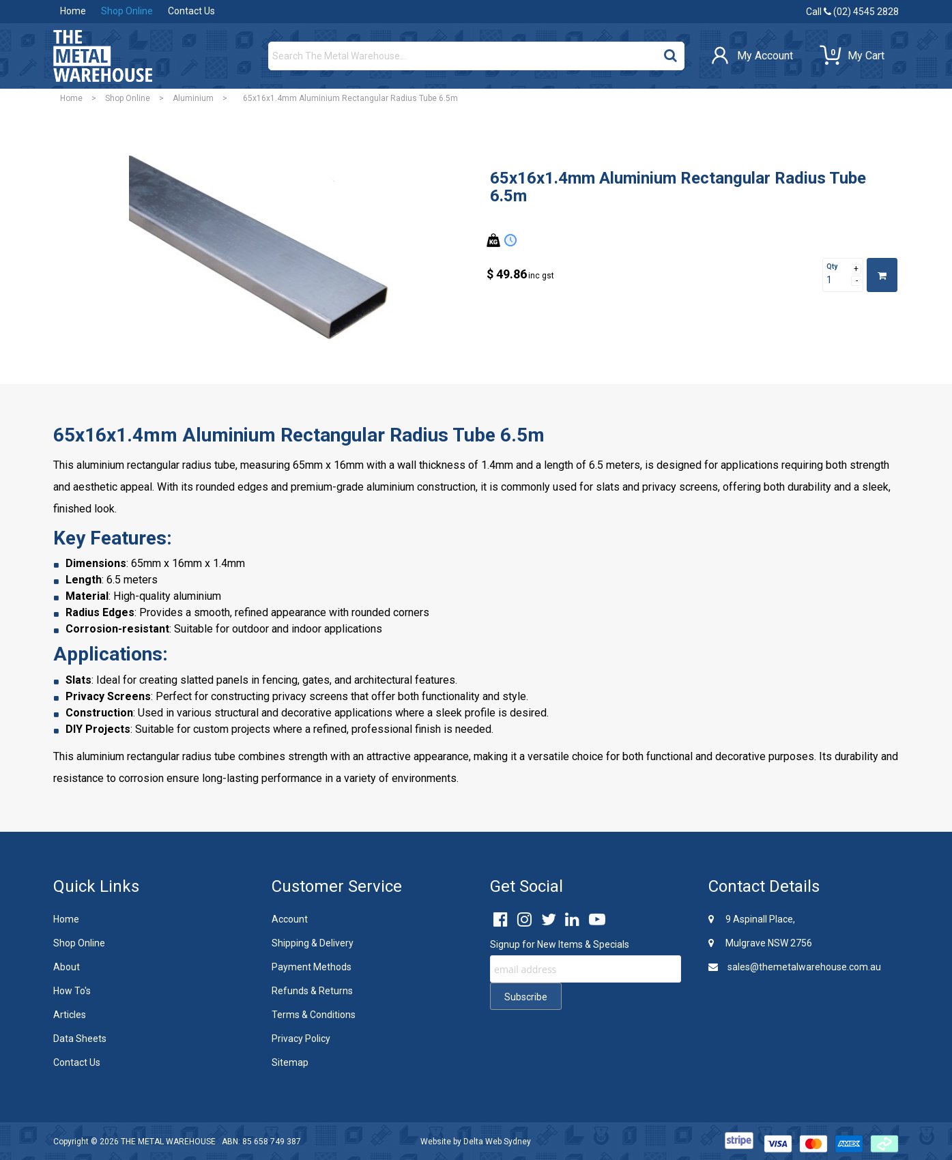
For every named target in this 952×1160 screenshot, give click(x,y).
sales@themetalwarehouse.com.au (794, 966)
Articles (69, 1014)
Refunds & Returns (312, 990)
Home (73, 10)
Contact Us (191, 10)
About (66, 966)
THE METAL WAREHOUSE (168, 1141)
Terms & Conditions (314, 1014)
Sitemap (290, 1062)
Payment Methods (311, 966)
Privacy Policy (301, 1038)
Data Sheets (79, 1038)
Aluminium (193, 98)
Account (290, 919)
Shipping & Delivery (313, 943)
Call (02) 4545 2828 (852, 11)
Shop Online (127, 10)
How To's (72, 990)
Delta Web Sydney (497, 1141)
